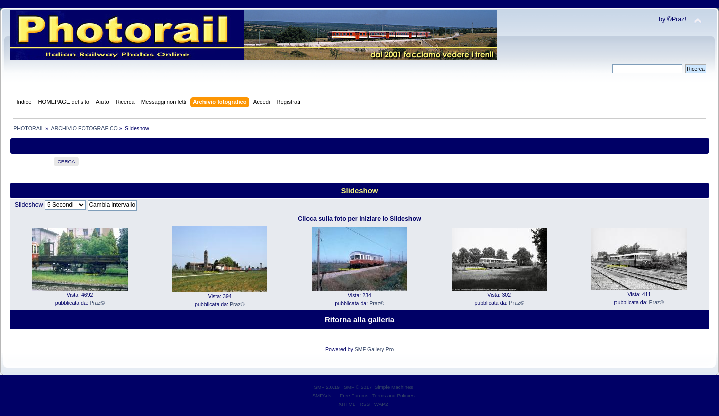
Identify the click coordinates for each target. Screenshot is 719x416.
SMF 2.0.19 (327, 387)
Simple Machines (394, 387)
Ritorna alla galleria (359, 319)
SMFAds (321, 395)
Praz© (97, 303)
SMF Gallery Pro (374, 349)
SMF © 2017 (358, 387)
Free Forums (354, 395)
